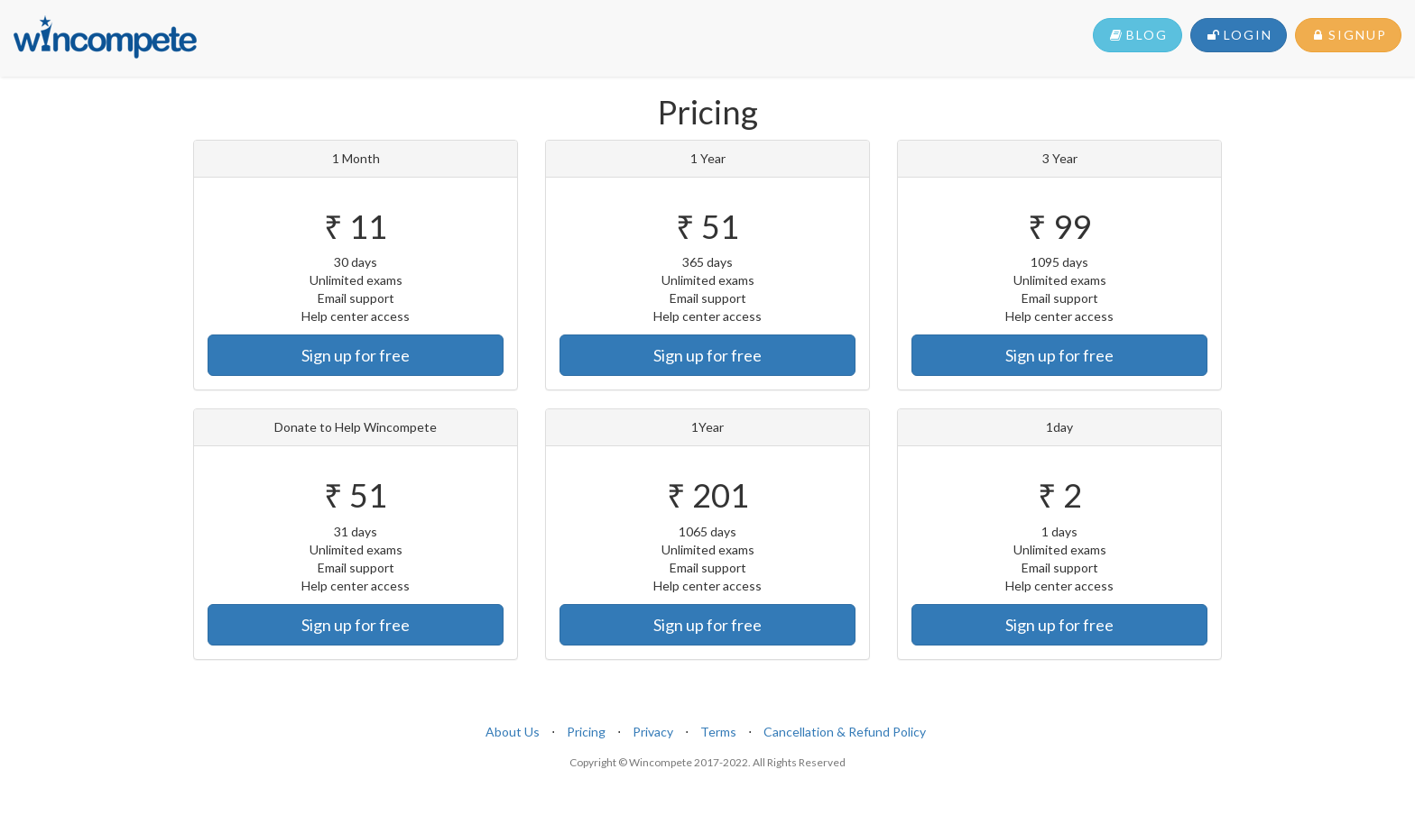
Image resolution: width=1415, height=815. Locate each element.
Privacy (653, 731)
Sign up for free (355, 355)
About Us (513, 731)
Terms (718, 731)
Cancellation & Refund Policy (844, 731)
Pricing (586, 731)
